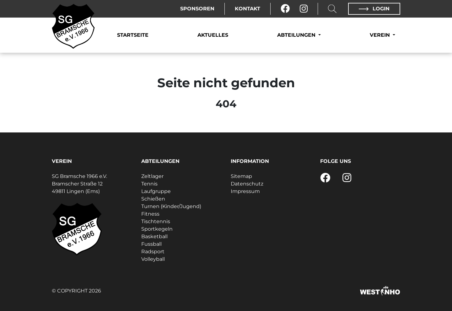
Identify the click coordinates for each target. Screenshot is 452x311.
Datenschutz (247, 184)
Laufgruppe (156, 191)
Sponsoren (197, 9)
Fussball (151, 244)
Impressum (245, 191)
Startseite (132, 35)
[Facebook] (285, 9)
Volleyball (153, 259)
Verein (380, 35)
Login (374, 9)
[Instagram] (304, 9)
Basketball (154, 236)
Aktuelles (212, 35)
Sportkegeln (157, 229)
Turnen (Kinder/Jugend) (171, 206)
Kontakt (247, 9)
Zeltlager (152, 176)
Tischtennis (155, 221)
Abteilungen (297, 35)
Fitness (150, 214)
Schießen (153, 199)
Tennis (149, 184)
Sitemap (241, 176)
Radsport (152, 252)
